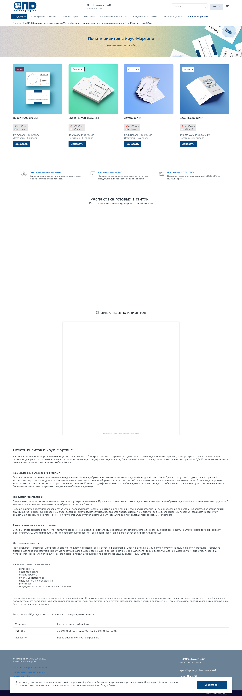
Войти (216, 6)
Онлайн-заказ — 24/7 (110, 172)
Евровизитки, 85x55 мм (84, 117)
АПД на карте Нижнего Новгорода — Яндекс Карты (121, 433)
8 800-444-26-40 (100, 5)
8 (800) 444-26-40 (192, 659)
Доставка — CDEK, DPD (180, 172)
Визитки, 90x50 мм (25, 117)
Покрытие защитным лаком (45, 172)
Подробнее (107, 685)
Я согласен (212, 684)
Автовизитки (132, 117)
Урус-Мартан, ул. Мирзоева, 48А (198, 670)
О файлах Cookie (21, 676)
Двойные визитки (191, 117)
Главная (17, 23)
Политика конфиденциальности (30, 667)
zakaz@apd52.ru (190, 676)
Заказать (21, 143)
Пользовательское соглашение (29, 672)
